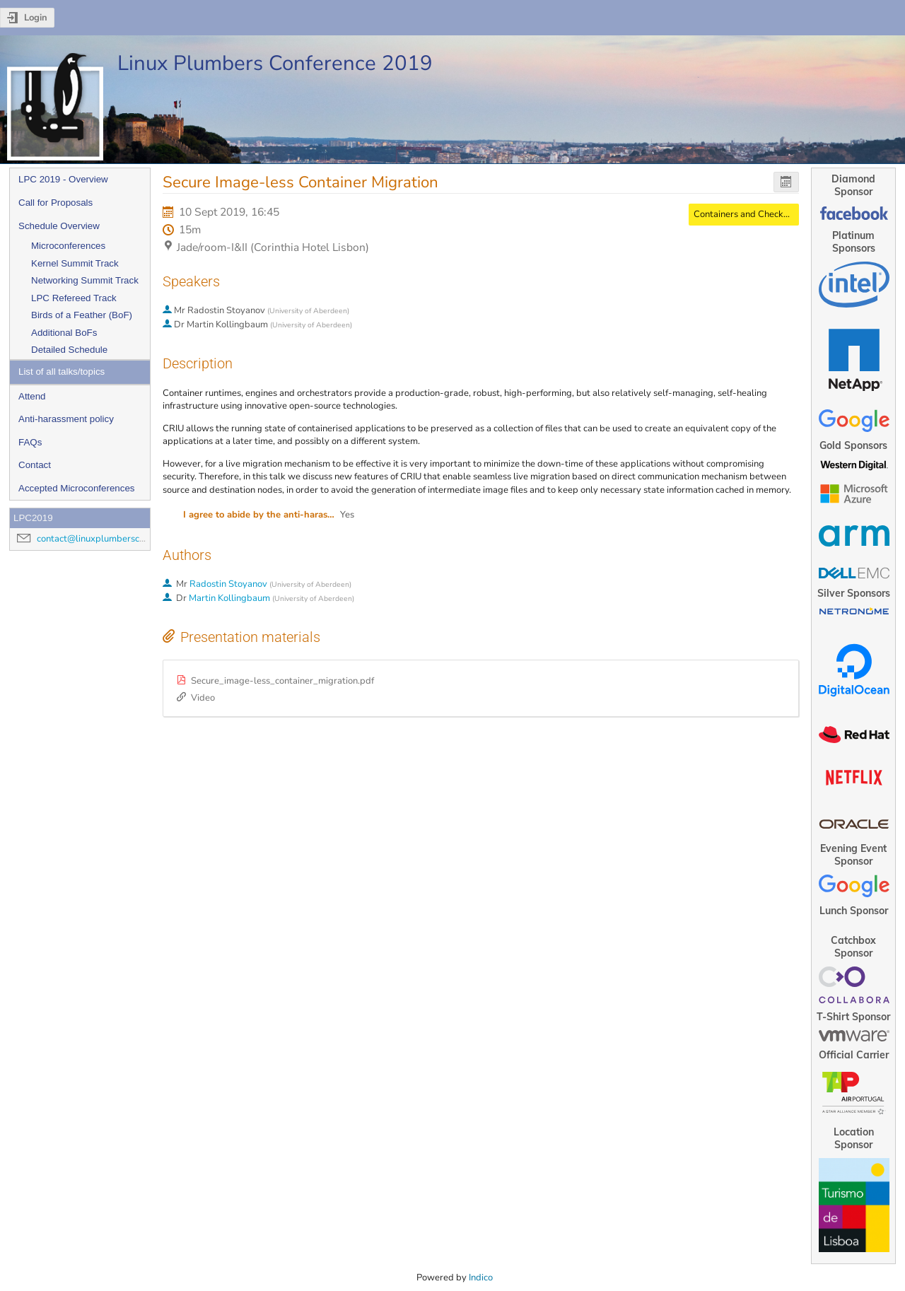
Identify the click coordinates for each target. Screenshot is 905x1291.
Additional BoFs (64, 332)
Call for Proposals (55, 202)
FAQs (30, 442)
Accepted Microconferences (76, 488)
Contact (34, 465)
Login (35, 17)
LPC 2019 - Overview (63, 179)
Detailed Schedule (69, 349)
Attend (32, 396)
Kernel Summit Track (75, 263)
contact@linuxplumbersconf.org (102, 538)
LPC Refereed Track (74, 298)
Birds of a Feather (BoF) (81, 315)
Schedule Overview (59, 226)
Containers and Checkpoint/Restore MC (775, 214)
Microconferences (68, 245)
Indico (481, 1277)
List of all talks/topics (61, 371)
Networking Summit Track (85, 280)
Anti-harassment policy (66, 419)
